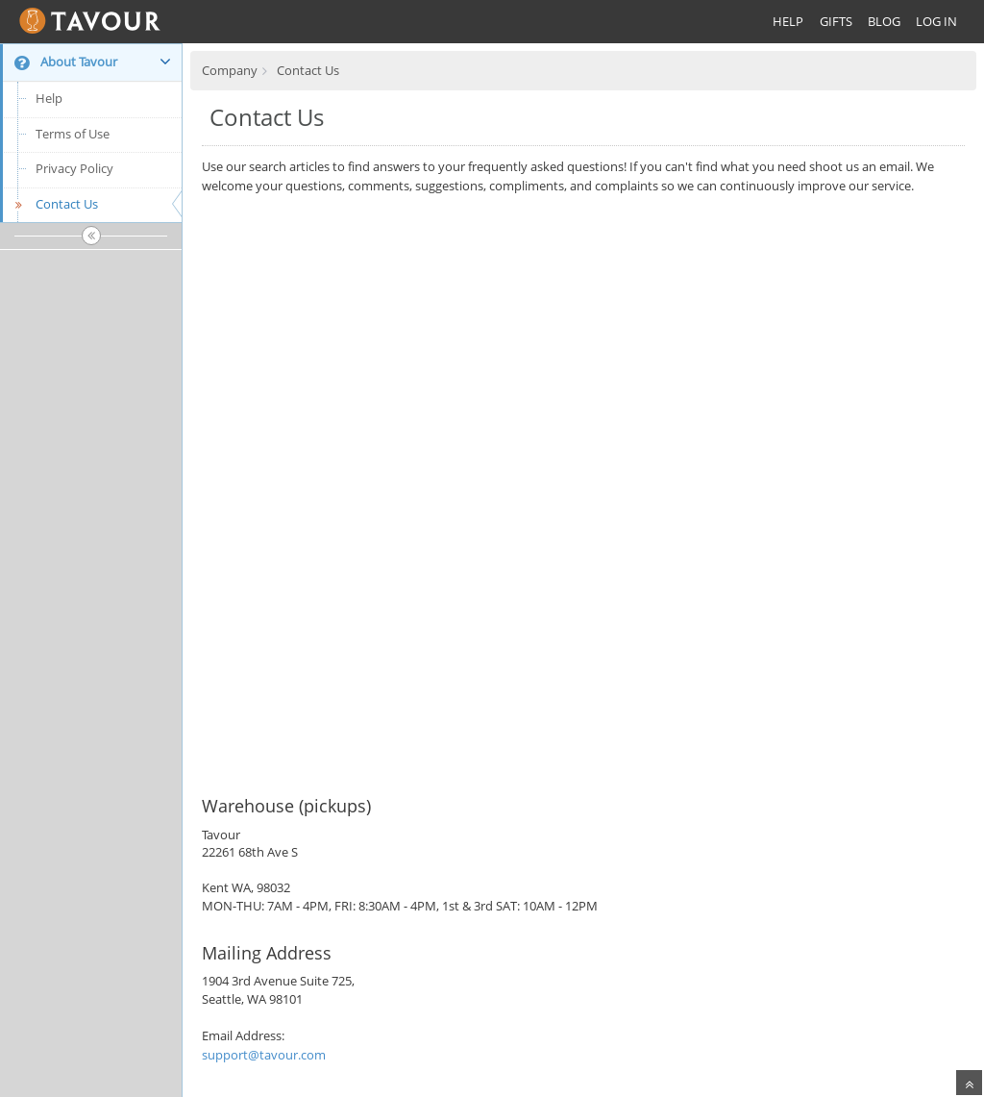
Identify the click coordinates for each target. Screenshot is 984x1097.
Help (49, 98)
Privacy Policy (74, 168)
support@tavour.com (264, 1054)
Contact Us (54, 203)
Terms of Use (73, 133)
